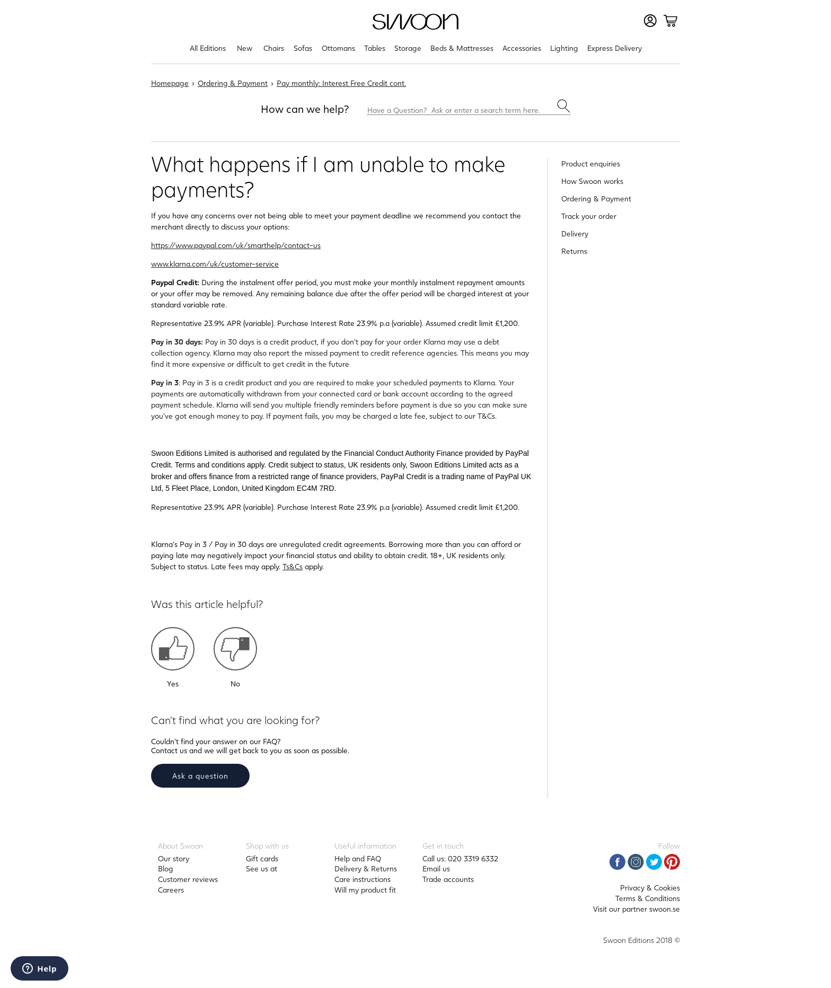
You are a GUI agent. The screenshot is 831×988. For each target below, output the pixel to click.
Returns (574, 250)
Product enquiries (590, 163)
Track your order (588, 215)
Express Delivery (614, 47)
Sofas (303, 47)
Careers (171, 889)
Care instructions (362, 879)
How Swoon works (592, 181)
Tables (374, 47)
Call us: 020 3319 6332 (460, 858)
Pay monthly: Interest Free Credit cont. (341, 82)
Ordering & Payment (233, 82)
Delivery (574, 233)
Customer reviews (188, 879)
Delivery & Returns (365, 868)
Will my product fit (365, 889)
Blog (165, 868)
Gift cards (262, 858)
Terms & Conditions (647, 898)
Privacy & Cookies (650, 887)
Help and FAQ (357, 858)
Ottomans (338, 47)
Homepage (170, 82)
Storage (407, 47)
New (244, 47)
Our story (173, 858)
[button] (173, 649)
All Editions (208, 47)
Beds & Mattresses (461, 47)
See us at (261, 868)
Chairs (273, 47)
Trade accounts (448, 879)
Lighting (564, 47)
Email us (436, 868)
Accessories (521, 47)
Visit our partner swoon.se (636, 908)
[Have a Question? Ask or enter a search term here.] (468, 107)
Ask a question (200, 775)
